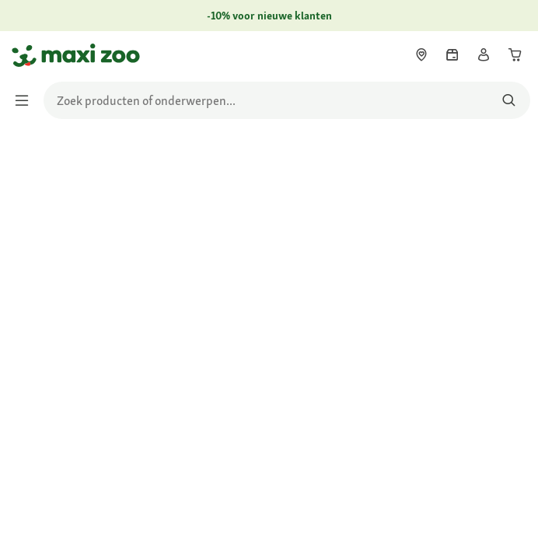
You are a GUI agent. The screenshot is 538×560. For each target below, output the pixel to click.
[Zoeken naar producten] (508, 100)
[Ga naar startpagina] (26, 55)
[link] (421, 54)
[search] (287, 100)
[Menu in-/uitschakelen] (26, 100)
